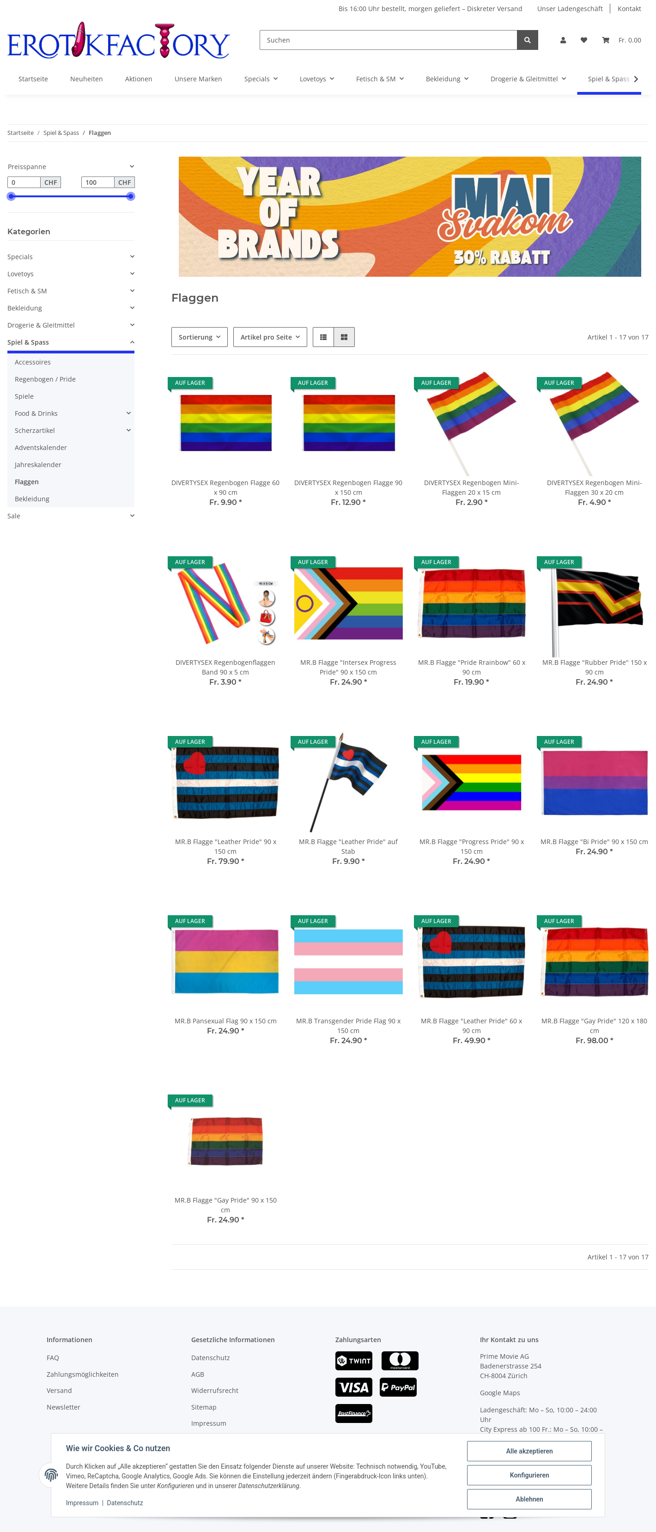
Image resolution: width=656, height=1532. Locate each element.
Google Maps (500, 1392)
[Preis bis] (98, 182)
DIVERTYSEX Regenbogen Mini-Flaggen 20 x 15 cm (471, 487)
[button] (563, 40)
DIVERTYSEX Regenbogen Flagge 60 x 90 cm (225, 487)
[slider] (11, 196)
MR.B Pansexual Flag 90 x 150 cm (226, 1020)
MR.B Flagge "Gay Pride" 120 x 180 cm (594, 1025)
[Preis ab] (24, 182)
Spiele (24, 396)
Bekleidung (24, 308)
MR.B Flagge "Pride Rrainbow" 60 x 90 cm (471, 667)
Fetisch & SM (27, 290)
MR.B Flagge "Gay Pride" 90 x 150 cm (226, 1205)
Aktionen (138, 78)
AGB (197, 1374)
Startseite (33, 78)
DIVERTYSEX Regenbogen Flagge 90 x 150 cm (348, 487)
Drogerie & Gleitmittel (41, 325)
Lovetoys (20, 273)
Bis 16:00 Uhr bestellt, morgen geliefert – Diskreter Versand (430, 8)
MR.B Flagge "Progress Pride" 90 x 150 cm (471, 846)
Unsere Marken (198, 78)
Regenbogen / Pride (45, 379)
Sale (13, 515)
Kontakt (629, 8)
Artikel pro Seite (266, 337)
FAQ (53, 1357)
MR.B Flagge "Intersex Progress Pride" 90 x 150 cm (348, 667)
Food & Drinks (36, 413)
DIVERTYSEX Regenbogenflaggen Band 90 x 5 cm (225, 667)
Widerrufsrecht (214, 1390)
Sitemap (204, 1407)
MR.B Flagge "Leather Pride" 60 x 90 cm (471, 1025)
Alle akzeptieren (529, 1451)
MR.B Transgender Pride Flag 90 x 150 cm (348, 1025)
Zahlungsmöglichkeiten (83, 1374)
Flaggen (27, 481)
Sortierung (196, 337)
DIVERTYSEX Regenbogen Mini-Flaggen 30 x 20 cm (594, 487)
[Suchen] (388, 40)
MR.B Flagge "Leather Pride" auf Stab (348, 846)
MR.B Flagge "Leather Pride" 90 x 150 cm (225, 846)
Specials (20, 256)
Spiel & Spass (28, 342)
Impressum (208, 1423)
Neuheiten (86, 78)
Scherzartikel (35, 430)
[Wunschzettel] (584, 40)
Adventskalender (41, 447)
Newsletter (63, 1407)
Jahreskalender (38, 464)
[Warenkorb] (622, 40)
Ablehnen (529, 1499)
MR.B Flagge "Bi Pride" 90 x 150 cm (594, 841)
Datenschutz (210, 1357)
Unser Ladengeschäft (570, 8)
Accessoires (33, 362)
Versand (59, 1390)
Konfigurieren (529, 1475)
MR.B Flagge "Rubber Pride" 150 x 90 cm (594, 667)
